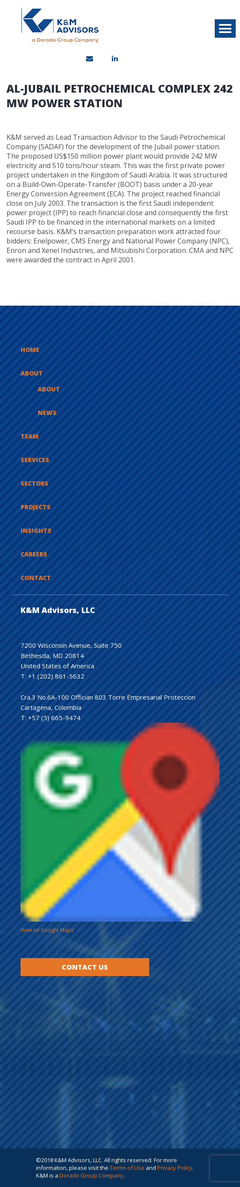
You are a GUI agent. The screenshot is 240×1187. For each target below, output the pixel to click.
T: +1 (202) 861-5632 (52, 676)
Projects (36, 507)
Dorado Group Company (91, 1175)
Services (35, 460)
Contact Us (85, 967)
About (32, 373)
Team (30, 436)
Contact (36, 578)
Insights (36, 530)
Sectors (34, 483)
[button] (225, 28)
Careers (34, 554)
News (47, 413)
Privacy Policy (174, 1168)
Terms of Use (127, 1168)
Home (30, 350)
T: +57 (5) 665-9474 (51, 717)
